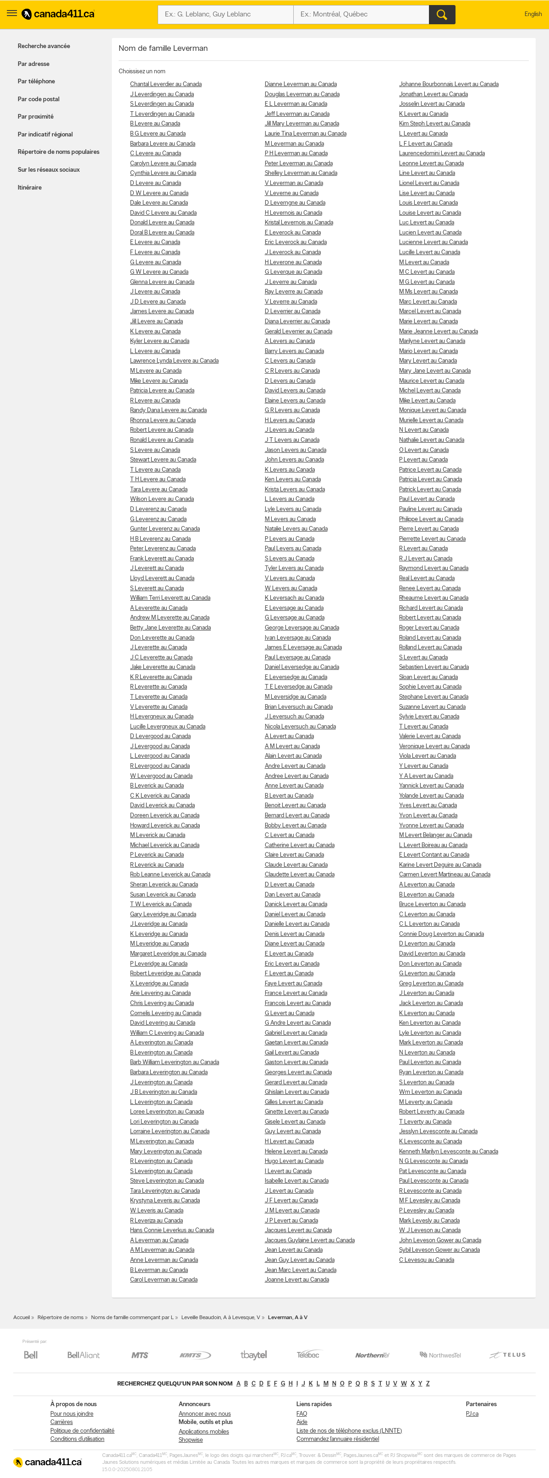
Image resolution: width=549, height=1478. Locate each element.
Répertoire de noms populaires (58, 152)
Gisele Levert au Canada (295, 1122)
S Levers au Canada (289, 559)
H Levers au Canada (290, 421)
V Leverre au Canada (291, 302)
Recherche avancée (44, 46)
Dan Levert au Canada (292, 895)
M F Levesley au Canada (429, 1201)
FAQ (301, 1414)
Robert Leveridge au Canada (165, 974)
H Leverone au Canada (293, 263)
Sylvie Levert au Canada (429, 717)
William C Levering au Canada (167, 1033)
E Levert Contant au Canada (434, 855)
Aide (301, 1422)
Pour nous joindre (71, 1414)
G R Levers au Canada (292, 410)
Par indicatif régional (45, 135)
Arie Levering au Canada (160, 993)
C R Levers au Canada (292, 371)
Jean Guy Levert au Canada (300, 1260)
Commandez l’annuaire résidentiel (337, 1439)
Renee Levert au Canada (430, 589)
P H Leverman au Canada (296, 154)
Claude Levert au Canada (296, 865)
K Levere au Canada (155, 332)
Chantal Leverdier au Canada (166, 84)
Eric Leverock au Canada (296, 242)
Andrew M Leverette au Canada (169, 618)
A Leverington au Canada (161, 1043)
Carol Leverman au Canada (164, 1280)
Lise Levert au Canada (427, 193)
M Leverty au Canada (425, 1102)
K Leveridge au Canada (159, 934)
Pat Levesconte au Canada (432, 1171)
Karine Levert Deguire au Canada (440, 865)
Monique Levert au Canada (432, 410)
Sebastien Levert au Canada (434, 667)
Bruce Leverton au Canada (432, 904)
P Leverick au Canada (157, 855)
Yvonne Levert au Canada (431, 826)
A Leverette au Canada (158, 608)
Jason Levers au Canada (295, 450)
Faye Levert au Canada (293, 984)
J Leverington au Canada (161, 1083)
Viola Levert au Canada (427, 756)
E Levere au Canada (155, 242)
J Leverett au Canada (157, 568)
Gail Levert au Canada (292, 1053)
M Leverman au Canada (294, 144)
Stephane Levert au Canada (433, 697)
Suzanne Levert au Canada (432, 707)
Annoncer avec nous (205, 1414)
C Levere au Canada (155, 154)
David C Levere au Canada (163, 213)
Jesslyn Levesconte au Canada (438, 1132)
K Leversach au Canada (294, 598)
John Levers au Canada (294, 460)
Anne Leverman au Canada (164, 1260)
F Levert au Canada (289, 974)
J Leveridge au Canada (158, 924)
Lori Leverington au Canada (164, 1122)
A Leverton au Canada (427, 885)
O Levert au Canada (424, 450)
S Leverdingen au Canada (162, 104)
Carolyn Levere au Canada (163, 164)
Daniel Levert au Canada (295, 915)
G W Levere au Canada (159, 272)
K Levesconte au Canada (430, 1142)
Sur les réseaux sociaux (49, 170)
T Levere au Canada (155, 470)
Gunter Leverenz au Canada (165, 529)
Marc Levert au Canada (428, 302)
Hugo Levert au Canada (294, 1161)
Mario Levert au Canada (428, 351)
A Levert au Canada (289, 736)
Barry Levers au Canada (294, 351)
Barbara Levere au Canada (162, 144)
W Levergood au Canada (161, 776)
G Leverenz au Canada (158, 519)
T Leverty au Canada (425, 1122)
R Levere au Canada (155, 401)
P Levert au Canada (423, 460)
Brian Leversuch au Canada (299, 707)
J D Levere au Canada (158, 302)
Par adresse (33, 64)
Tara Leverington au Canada (165, 1191)
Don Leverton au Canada (430, 964)
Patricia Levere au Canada (162, 391)
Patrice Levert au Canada (430, 470)
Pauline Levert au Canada (430, 509)
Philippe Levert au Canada (431, 519)
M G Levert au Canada (427, 282)
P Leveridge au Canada (158, 964)
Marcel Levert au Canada (430, 312)
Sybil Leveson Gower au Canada (439, 1250)
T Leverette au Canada (158, 697)
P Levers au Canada (289, 539)
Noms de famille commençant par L (132, 1317)
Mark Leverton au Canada (431, 1043)
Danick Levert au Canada (296, 904)
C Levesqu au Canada (426, 1260)
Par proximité (36, 117)
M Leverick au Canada (157, 835)
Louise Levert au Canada (430, 213)
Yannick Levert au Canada (431, 786)
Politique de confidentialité (82, 1431)
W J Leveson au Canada (430, 1230)
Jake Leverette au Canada (162, 667)
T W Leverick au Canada (161, 904)
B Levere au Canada (155, 124)
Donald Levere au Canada (162, 223)
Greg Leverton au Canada (431, 984)
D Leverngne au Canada (295, 203)
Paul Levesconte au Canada (433, 1181)
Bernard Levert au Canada (297, 816)
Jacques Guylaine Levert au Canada (310, 1241)
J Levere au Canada (155, 292)
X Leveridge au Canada (159, 984)
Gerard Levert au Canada (296, 1083)
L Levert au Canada (423, 134)
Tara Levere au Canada (158, 490)
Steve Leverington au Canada (167, 1181)
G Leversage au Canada (294, 618)
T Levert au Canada (423, 727)
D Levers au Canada (290, 381)
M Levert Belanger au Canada (435, 835)
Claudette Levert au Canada (300, 875)
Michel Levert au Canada (430, 391)
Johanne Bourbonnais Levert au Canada (449, 84)
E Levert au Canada (289, 954)
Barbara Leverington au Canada (169, 1073)
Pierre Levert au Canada (429, 529)
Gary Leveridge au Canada (163, 915)
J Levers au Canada (289, 430)
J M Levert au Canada (292, 1211)
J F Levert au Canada (291, 1201)
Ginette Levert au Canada (297, 1112)
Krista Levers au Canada (295, 490)
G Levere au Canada (155, 263)
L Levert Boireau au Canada (433, 845)
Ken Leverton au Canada (430, 1023)
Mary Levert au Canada (428, 361)
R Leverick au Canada (157, 865)
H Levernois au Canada (293, 213)
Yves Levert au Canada (428, 806)
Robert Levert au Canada (430, 618)
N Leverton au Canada (427, 1053)
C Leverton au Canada (427, 915)
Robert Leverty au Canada (431, 1112)
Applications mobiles (204, 1432)
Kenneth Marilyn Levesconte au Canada (448, 1152)
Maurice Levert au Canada (431, 381)
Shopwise (191, 1440)
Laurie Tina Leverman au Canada (305, 134)
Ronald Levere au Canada (161, 440)
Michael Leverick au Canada (164, 845)
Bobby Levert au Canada (295, 826)
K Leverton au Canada (427, 1013)
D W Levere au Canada (159, 193)
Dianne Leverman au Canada (301, 84)
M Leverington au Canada (162, 1142)
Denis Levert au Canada (294, 934)
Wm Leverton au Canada (430, 1092)
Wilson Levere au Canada (162, 499)
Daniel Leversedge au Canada (302, 667)
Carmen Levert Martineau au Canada (444, 875)
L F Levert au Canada (425, 144)
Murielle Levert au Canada (431, 421)
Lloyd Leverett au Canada (162, 578)
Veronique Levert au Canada (434, 747)
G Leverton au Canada (427, 974)
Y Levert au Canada (423, 766)
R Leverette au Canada (158, 687)
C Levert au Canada (289, 835)
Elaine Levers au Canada (295, 401)
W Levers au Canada (291, 589)
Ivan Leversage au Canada (298, 638)
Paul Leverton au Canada (430, 1062)
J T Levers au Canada (292, 440)
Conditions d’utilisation (77, 1439)
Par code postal (39, 100)
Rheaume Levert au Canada (433, 598)
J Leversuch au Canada (294, 717)
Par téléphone (36, 82)
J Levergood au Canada (160, 747)
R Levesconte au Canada (430, 1191)
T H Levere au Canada (158, 480)
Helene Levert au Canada (296, 1152)
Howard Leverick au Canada (165, 826)
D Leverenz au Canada (158, 509)
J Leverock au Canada (293, 252)
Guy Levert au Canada (293, 1132)
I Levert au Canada (288, 1171)
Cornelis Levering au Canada (165, 1013)
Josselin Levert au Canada (432, 104)
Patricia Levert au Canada (430, 480)
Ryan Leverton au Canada (431, 1073)
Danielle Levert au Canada (297, 924)
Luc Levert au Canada (426, 223)
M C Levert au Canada (427, 272)
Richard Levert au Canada (431, 608)
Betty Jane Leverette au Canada (170, 628)
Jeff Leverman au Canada (297, 114)
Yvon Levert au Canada (428, 816)
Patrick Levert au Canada (430, 490)
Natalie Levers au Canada (296, 529)
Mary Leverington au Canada (166, 1152)
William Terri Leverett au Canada (170, 598)
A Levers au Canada (290, 341)
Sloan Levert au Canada (428, 677)
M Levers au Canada (290, 519)
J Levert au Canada (289, 1191)
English (533, 14)
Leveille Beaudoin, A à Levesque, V (220, 1317)
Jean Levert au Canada (294, 1250)
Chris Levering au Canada (162, 1003)
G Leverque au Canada (293, 272)
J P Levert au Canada (291, 1221)
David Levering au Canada (162, 1023)
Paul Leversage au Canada (297, 658)
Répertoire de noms (60, 1317)
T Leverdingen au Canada (162, 114)
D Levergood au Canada (160, 736)
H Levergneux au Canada (161, 717)
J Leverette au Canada (158, 648)
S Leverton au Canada (426, 1083)
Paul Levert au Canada (427, 499)
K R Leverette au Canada (161, 677)
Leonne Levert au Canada (431, 164)
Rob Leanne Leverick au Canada (170, 875)
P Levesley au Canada (426, 1211)
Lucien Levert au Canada (430, 233)
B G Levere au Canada (158, 134)
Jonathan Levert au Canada (433, 95)
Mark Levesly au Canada (429, 1221)
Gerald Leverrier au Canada (298, 332)
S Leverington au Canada (161, 1171)
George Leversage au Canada (302, 628)
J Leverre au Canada (291, 282)
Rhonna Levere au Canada (163, 421)
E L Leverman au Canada (296, 104)
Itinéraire (30, 188)
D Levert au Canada (289, 885)
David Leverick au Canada (162, 806)
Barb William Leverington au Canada (174, 1062)
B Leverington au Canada (161, 1053)
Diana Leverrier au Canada (297, 322)
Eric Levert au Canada (292, 964)
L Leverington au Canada (161, 1102)
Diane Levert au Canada (294, 944)
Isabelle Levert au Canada (297, 1181)
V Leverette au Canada (158, 707)
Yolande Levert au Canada (431, 796)
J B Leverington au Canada (163, 1092)
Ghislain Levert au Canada (297, 1092)
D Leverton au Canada (427, 944)
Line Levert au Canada (427, 173)
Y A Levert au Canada (426, 776)
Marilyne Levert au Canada (432, 341)
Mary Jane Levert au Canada (435, 371)
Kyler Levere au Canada (159, 341)
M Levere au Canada (155, 371)
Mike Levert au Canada (427, 401)
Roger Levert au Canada (429, 628)
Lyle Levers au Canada (293, 509)
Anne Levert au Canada (294, 786)
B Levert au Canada (289, 796)
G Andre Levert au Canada (298, 1023)
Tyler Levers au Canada (294, 568)
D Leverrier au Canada (292, 312)
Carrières (61, 1422)
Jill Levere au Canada (156, 322)
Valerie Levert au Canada (430, 736)
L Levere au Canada (155, 351)
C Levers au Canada (290, 361)
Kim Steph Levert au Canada (434, 124)
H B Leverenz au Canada (160, 539)
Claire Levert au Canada (294, 855)
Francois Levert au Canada (298, 1003)
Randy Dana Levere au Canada (168, 410)
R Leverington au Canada (161, 1161)
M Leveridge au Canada (159, 944)
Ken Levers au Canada (293, 480)
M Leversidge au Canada (295, 697)
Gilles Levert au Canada (294, 1102)
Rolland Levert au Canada (430, 648)
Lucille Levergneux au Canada (167, 727)
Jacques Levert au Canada (298, 1230)
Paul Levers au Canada (293, 549)
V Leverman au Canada (294, 183)
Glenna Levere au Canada (162, 282)
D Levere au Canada (155, 183)
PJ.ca (472, 1414)
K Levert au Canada (423, 114)
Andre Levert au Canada (295, 766)
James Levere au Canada (162, 312)
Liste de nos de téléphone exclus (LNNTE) (349, 1431)
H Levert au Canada (289, 1142)
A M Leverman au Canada (162, 1250)
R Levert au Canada (423, 549)
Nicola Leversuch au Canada (300, 727)
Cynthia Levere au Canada (163, 173)
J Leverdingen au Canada (162, 95)
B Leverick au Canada (157, 786)
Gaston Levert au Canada (296, 1062)
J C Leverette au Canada (161, 658)
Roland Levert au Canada (430, 638)
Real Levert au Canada (427, 578)
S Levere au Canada (155, 450)
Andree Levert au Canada (297, 776)
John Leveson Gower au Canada (440, 1241)
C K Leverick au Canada (160, 796)
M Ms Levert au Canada (428, 292)
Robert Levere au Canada (161, 430)
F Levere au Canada (155, 252)
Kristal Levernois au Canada (299, 223)
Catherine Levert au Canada (300, 845)
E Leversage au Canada (294, 608)
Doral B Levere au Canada (162, 233)
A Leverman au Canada (159, 1241)
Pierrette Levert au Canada (432, 539)
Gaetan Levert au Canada (296, 1043)
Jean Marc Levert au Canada (300, 1270)
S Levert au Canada (423, 658)
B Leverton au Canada (426, 895)
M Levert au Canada (424, 263)
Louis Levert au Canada (428, 203)
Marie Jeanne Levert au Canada (438, 332)
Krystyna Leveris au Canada (165, 1201)
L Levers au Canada (289, 499)
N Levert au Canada (424, 430)
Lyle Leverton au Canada (430, 1033)
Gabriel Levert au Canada (296, 1033)
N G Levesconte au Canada (433, 1161)
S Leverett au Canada (157, 589)
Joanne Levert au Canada (297, 1280)
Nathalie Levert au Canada (431, 440)
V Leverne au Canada (291, 193)
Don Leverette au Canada (162, 638)
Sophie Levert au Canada (430, 687)
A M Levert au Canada (292, 747)
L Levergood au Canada (160, 756)
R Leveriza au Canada (156, 1221)
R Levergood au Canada (160, 766)
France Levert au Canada (296, 993)
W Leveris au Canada (156, 1211)
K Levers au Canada (290, 470)
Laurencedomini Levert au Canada (442, 154)
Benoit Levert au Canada (295, 806)
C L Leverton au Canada (429, 924)
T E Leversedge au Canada (298, 687)
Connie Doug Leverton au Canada (441, 934)
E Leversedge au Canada (296, 677)
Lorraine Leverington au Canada (169, 1132)
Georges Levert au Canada (298, 1073)
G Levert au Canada (289, 1013)
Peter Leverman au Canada (299, 164)
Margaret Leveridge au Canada (168, 954)
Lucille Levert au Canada (429, 252)
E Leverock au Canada (293, 233)
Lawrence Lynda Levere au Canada (174, 361)
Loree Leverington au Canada (167, 1112)
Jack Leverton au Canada (431, 1003)
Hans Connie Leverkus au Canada (172, 1230)
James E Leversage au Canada (303, 648)
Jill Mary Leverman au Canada (302, 124)
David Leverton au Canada (432, 954)
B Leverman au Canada (159, 1270)
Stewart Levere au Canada (163, 460)
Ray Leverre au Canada (294, 292)
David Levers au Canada (295, 391)
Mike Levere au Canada (159, 381)
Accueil (21, 1317)
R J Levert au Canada (425, 559)
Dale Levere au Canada (159, 203)
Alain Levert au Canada (293, 756)
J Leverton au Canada (426, 993)
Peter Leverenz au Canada (163, 549)
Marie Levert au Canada (428, 322)
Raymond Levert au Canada (433, 568)
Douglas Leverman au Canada (302, 95)
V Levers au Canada (290, 578)
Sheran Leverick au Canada (164, 885)
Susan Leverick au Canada (163, 895)
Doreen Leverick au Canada (164, 816)
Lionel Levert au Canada (429, 183)
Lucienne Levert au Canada (433, 242)
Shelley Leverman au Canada (301, 173)
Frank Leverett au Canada (162, 559)
